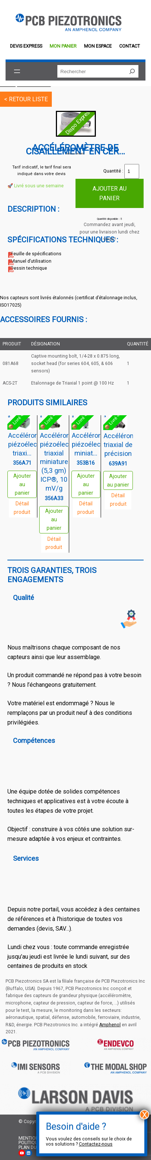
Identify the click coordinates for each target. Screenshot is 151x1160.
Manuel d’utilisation (31, 261)
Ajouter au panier (110, 193)
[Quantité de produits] (131, 171)
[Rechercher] (132, 71)
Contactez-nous (96, 1144)
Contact (129, 46)
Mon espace (98, 46)
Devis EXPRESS (26, 46)
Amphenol (110, 1024)
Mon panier (63, 46)
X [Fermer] (144, 1114)
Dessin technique (29, 268)
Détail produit (22, 508)
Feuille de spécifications (36, 253)
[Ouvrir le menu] (17, 71)
